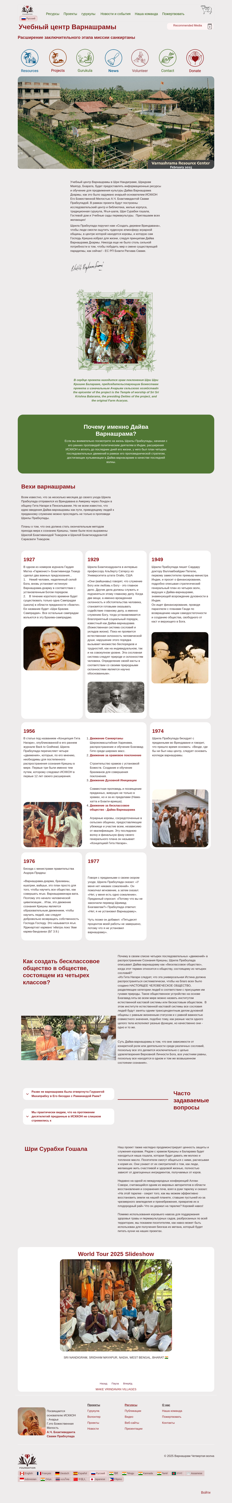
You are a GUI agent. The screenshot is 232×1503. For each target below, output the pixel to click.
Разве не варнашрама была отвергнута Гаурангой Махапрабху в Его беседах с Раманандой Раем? (64, 1094)
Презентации (134, 1428)
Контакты (168, 1422)
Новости (93, 1428)
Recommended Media (187, 25)
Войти (205, 1492)
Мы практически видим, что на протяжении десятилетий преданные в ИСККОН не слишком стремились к (63, 1116)
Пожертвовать (173, 14)
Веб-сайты (132, 1422)
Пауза (115, 1383)
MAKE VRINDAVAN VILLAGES (116, 1389)
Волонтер (93, 1416)
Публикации (133, 1411)
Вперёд (127, 1383)
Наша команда (146, 14)
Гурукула (93, 1411)
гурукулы (88, 14)
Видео (129, 1416)
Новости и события (115, 14)
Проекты (70, 14)
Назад (103, 1383)
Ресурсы (52, 14)
